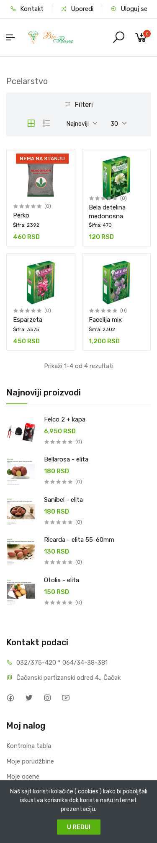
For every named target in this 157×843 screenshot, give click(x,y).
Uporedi (77, 9)
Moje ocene (22, 776)
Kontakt (27, 9)
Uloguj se (129, 9)
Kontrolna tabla (28, 746)
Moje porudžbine (30, 761)
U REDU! (78, 827)
